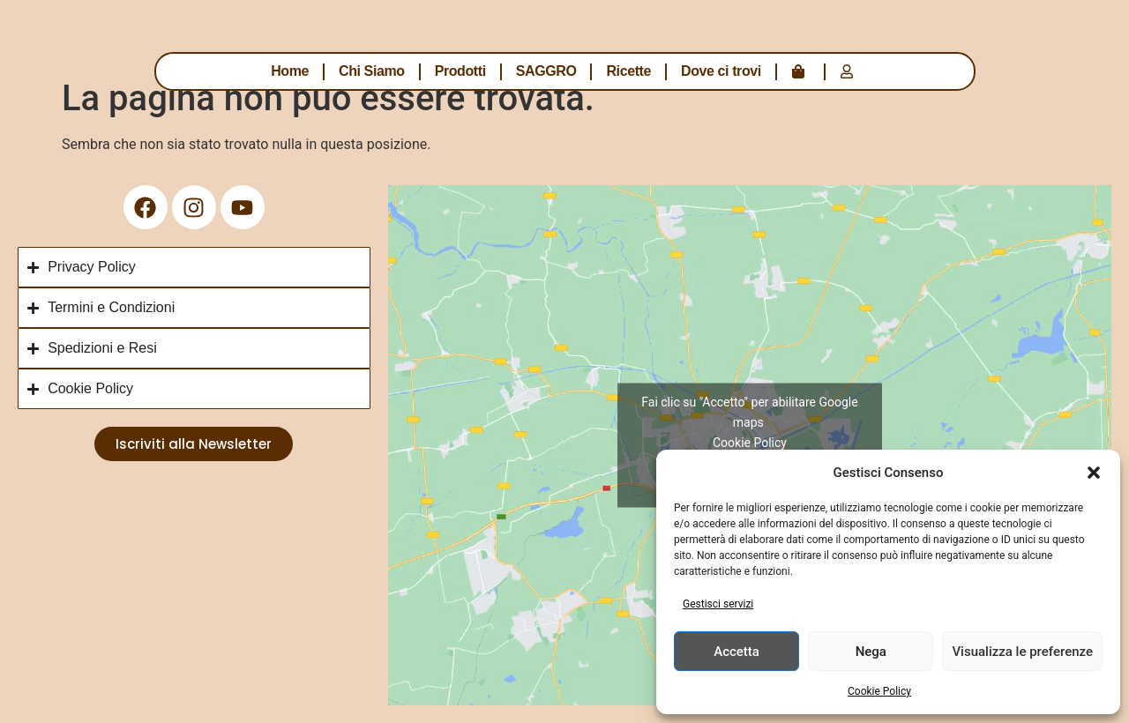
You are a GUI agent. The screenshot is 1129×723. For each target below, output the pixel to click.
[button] (1094, 472)
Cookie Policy (879, 691)
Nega (871, 652)
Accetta (736, 652)
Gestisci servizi (718, 604)
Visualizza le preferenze (1022, 652)
